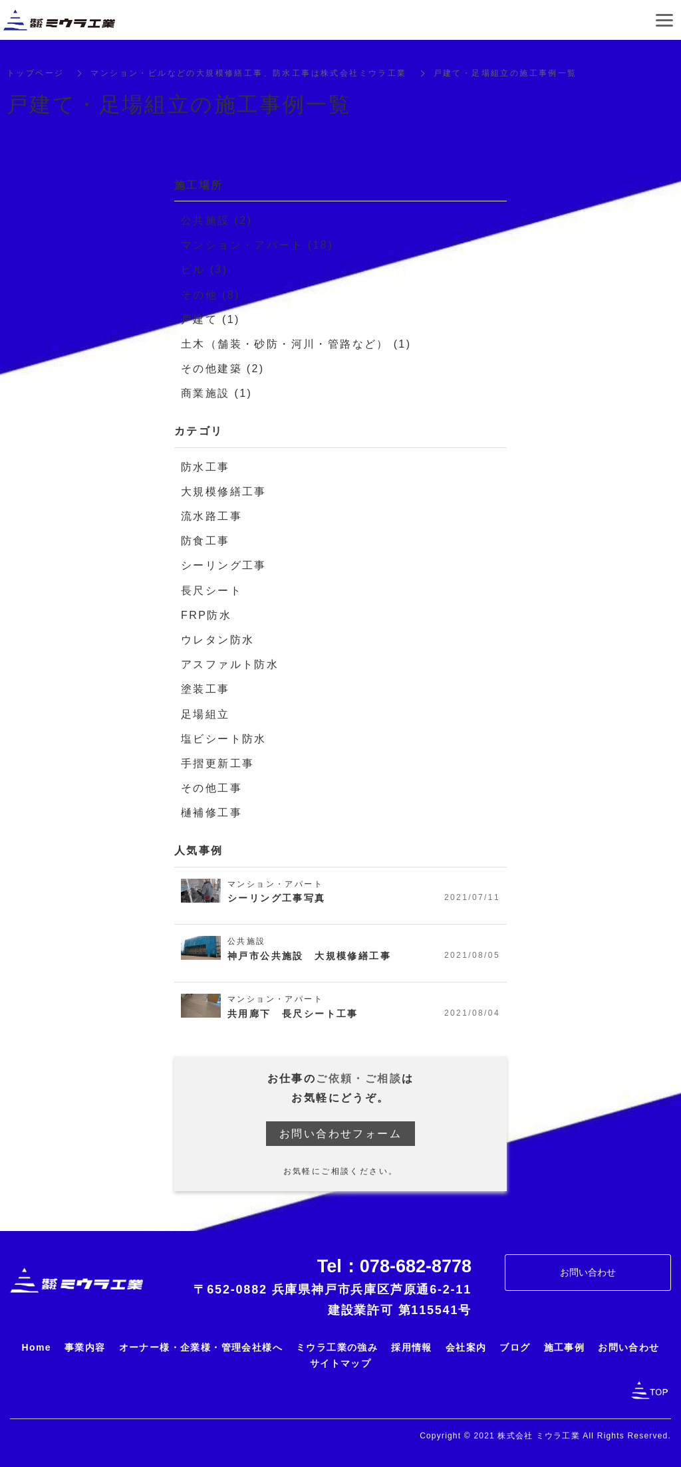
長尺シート (211, 591)
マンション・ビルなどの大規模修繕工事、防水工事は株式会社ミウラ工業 (248, 74)
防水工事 (205, 467)
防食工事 (205, 542)
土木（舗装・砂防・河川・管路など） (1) (296, 345)
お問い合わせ (588, 1273)
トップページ (35, 74)
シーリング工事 (224, 566)
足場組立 (205, 715)
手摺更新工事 (217, 764)
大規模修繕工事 (224, 492)
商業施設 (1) (216, 394)
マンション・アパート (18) (257, 246)
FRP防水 (206, 615)
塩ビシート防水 (224, 739)
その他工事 (211, 789)
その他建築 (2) (223, 370)
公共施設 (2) (216, 221)
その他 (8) (210, 295)
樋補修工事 (211, 814)
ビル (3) (204, 271)
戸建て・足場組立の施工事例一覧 (505, 74)
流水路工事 (211, 517)
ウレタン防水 (217, 641)
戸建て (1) (210, 320)
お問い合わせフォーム (340, 1134)
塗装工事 (205, 690)
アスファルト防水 (230, 665)
